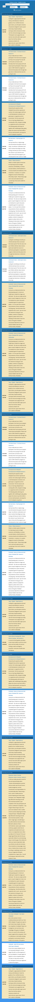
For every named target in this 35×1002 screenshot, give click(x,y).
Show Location (18, 10)
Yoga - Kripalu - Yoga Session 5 (16, 16)
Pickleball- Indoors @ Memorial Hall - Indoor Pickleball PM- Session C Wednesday (17, 335)
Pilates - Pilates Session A (14, 160)
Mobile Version (22, 2)
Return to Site (14, 2)
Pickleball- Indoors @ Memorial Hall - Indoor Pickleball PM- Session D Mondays (17, 867)
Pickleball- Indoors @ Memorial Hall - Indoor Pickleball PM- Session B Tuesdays (17, 286)
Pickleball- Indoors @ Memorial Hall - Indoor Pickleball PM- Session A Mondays (17, 188)
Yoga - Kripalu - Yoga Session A (16, 382)
